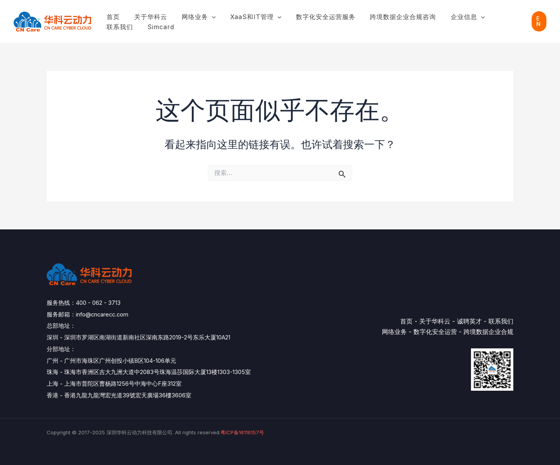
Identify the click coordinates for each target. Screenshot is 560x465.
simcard (118, 27)
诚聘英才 (469, 321)
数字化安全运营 (435, 332)
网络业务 (194, 17)
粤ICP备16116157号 (242, 432)
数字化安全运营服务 (316, 17)
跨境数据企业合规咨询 (392, 17)
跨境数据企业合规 (488, 332)
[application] (207, 17)
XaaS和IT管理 (249, 17)
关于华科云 (147, 17)
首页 (112, 17)
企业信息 (454, 17)
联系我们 (497, 17)
